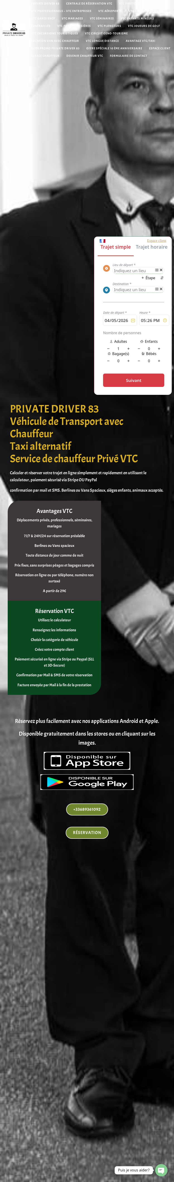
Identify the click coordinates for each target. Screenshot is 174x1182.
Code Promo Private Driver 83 (55, 48)
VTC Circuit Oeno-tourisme (106, 33)
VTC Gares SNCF (43, 18)
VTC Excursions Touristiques (54, 33)
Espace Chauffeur (45, 56)
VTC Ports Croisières (74, 26)
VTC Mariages (72, 18)
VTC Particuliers (132, 3)
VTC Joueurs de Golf (144, 26)
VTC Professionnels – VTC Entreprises (61, 11)
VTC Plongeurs (109, 26)
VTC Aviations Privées (146, 11)
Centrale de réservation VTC (89, 3)
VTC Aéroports (110, 11)
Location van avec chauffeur (55, 41)
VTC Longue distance (102, 41)
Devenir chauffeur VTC (84, 56)
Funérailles (41, 26)
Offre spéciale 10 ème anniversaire (114, 48)
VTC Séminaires (102, 18)
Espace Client (159, 48)
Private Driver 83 (45, 3)
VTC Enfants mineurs (137, 18)
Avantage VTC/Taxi (140, 41)
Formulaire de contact (128, 56)
